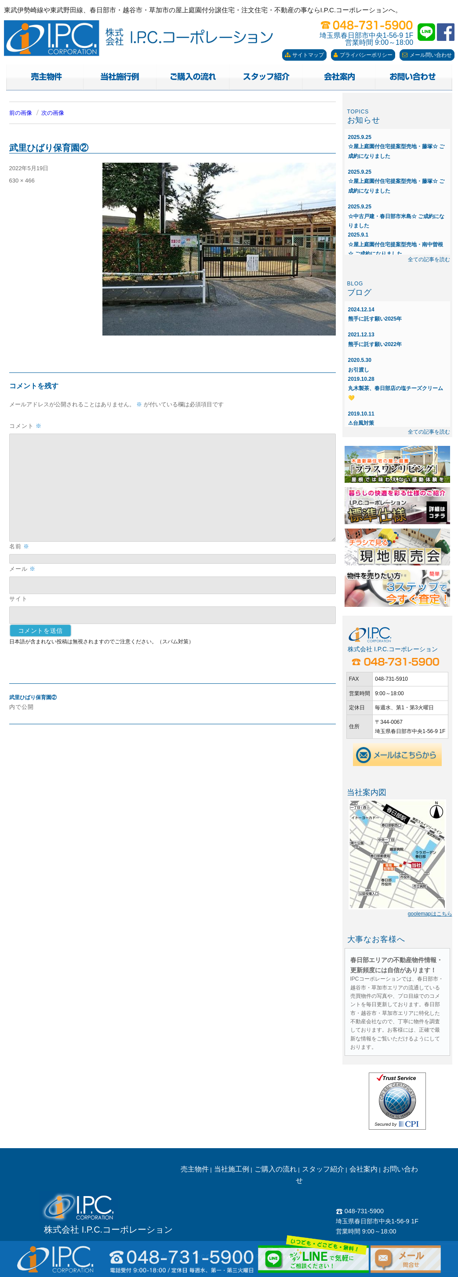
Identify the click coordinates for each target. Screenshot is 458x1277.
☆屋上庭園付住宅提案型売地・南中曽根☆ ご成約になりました (395, 244)
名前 (19, 546)
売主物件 (195, 1169)
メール (22, 569)
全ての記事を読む (429, 259)
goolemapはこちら (430, 914)
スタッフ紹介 (323, 1169)
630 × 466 (22, 180)
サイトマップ (304, 55)
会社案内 (363, 1169)
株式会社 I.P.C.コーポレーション (108, 1229)
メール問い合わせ (427, 55)
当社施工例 (231, 1169)
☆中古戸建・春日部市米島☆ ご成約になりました (396, 216)
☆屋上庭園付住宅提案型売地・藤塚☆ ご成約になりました (396, 146)
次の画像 (52, 112)
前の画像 (20, 112)
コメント (25, 426)
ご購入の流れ (275, 1169)
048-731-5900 (360, 1211)
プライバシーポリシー (363, 55)
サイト (18, 598)
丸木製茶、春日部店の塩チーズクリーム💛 (395, 388)
